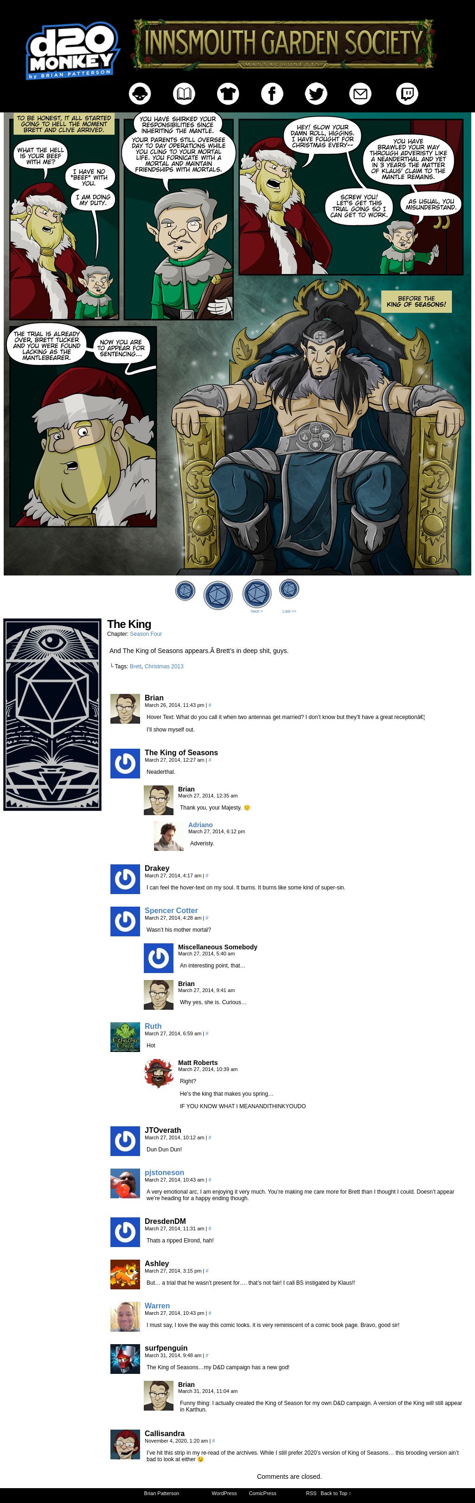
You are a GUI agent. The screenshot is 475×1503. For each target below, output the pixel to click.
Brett (135, 666)
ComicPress (262, 1493)
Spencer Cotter (171, 911)
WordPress (224, 1493)
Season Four (146, 634)
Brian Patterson (162, 1493)
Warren (157, 1306)
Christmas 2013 (164, 666)
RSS (311, 1493)
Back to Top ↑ (336, 1493)
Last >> (289, 611)
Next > (257, 611)
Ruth (153, 1026)
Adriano (200, 825)
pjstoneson (164, 1172)
